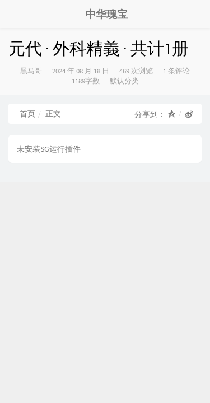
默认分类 (124, 81)
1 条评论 (176, 71)
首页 (27, 114)
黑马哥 (31, 71)
